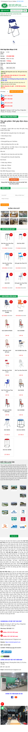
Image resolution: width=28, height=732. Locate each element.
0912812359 (20, 1)
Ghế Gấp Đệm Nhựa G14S (5, 15)
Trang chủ (2, 13)
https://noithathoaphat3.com (12, 642)
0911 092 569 (8, 99)
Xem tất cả (14, 536)
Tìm (25, 10)
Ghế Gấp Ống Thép (17, 13)
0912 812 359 (8, 106)
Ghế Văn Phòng (9, 13)
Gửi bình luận (5, 204)
